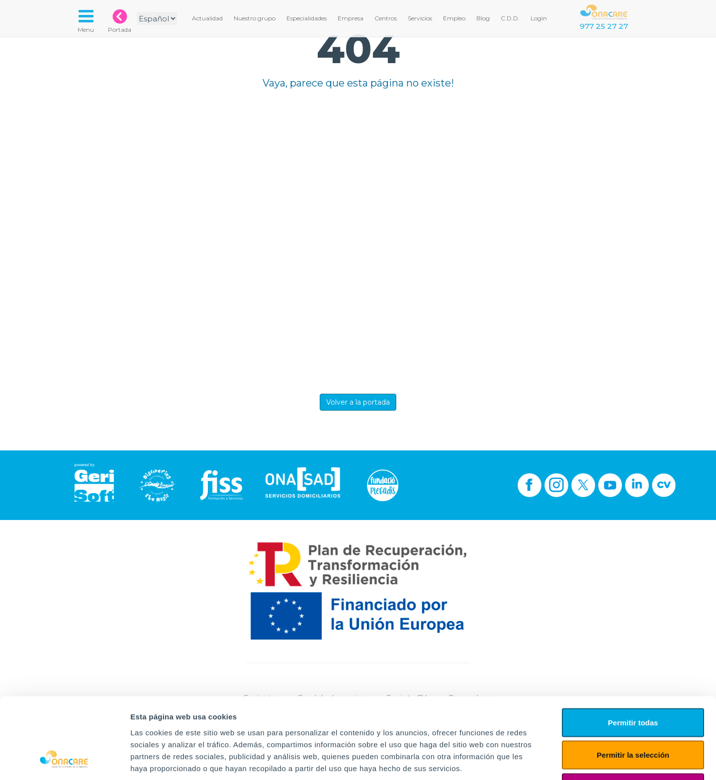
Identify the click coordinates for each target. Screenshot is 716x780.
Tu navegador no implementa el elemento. (358, 237)
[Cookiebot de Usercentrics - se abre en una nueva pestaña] (64, 760)
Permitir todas (633, 649)
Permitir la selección (633, 682)
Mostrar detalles (538, 760)
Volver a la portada (358, 402)
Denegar (633, 714)
